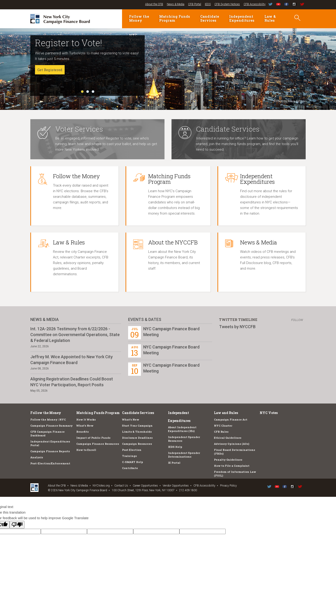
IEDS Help (175, 447)
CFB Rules (221, 431)
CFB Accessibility (255, 4)
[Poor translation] (17, 525)
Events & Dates (144, 319)
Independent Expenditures (241, 18)
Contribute (130, 468)
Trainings (129, 456)
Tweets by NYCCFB (237, 326)
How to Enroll (86, 450)
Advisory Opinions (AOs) (231, 443)
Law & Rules (270, 18)
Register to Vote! (68, 43)
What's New (84, 425)
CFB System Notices (227, 4)
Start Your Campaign (137, 425)
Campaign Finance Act (230, 419)
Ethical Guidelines (227, 437)
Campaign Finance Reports (50, 451)
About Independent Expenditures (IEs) (182, 429)
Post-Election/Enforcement (50, 463)
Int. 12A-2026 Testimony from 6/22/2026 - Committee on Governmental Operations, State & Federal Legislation (75, 334)
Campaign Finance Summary (51, 425)
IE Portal (174, 462)
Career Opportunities (145, 485)
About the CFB (154, 4)
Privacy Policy (228, 485)
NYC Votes (269, 413)
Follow (297, 320)
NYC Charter (223, 425)
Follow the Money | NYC (48, 419)
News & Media (175, 4)
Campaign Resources (137, 443)
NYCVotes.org (101, 485)
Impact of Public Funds (93, 437)
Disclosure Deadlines (137, 437)
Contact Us (121, 485)
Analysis (36, 457)
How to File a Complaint (231, 465)
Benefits (82, 431)
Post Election (131, 450)
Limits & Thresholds (137, 431)
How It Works (86, 419)
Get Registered (49, 69)
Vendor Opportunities (176, 485)
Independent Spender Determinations (184, 454)
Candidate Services (209, 18)
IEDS (208, 4)
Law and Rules (226, 413)
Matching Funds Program (174, 18)
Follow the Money (139, 18)
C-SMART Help (132, 462)
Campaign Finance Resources (97, 443)
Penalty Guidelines (228, 459)
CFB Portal (194, 4)
